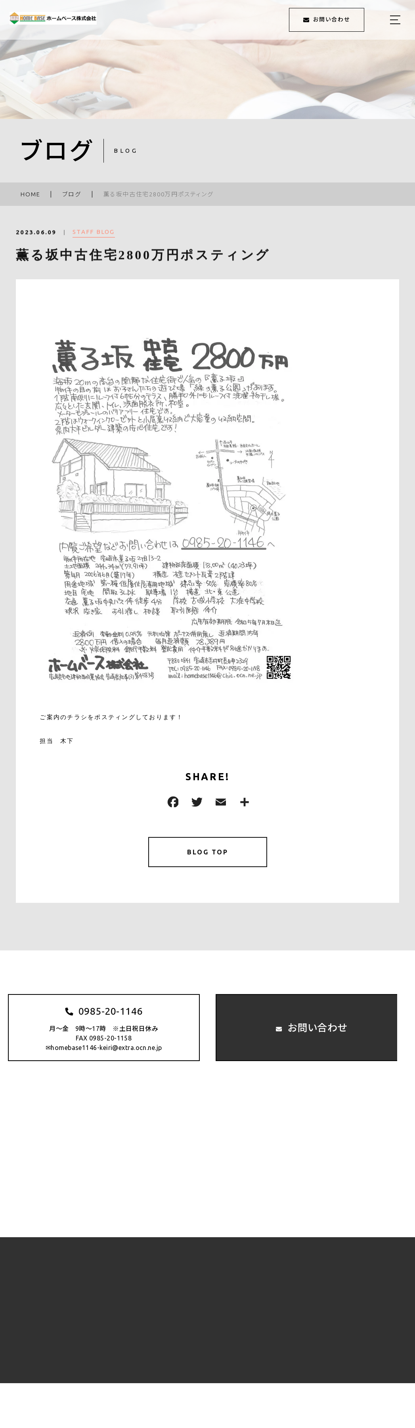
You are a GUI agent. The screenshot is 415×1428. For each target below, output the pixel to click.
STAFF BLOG (94, 237)
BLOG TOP (207, 853)
